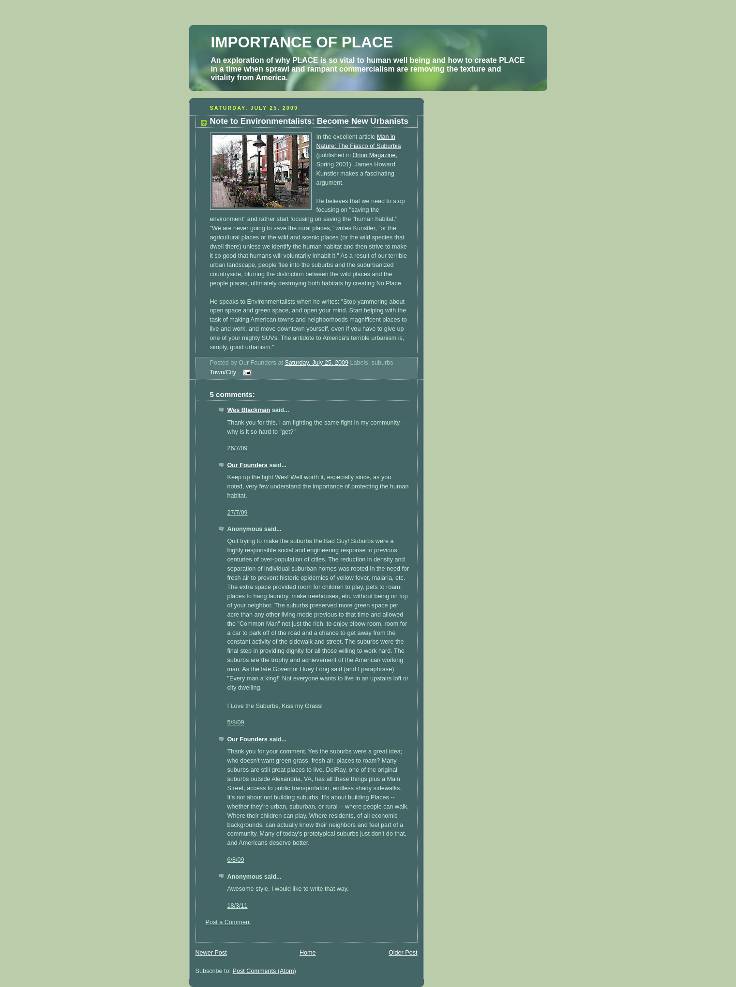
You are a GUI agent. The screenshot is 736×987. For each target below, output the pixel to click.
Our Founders (247, 465)
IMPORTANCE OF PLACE (302, 42)
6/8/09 (235, 859)
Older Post (403, 952)
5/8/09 (235, 722)
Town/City (223, 372)
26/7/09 (237, 448)
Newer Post (211, 952)
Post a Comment (228, 922)
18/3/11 (237, 905)
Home (308, 952)
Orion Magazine (374, 155)
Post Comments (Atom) (264, 971)
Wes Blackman (248, 410)
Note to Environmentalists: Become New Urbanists (309, 121)
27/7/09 (237, 512)
